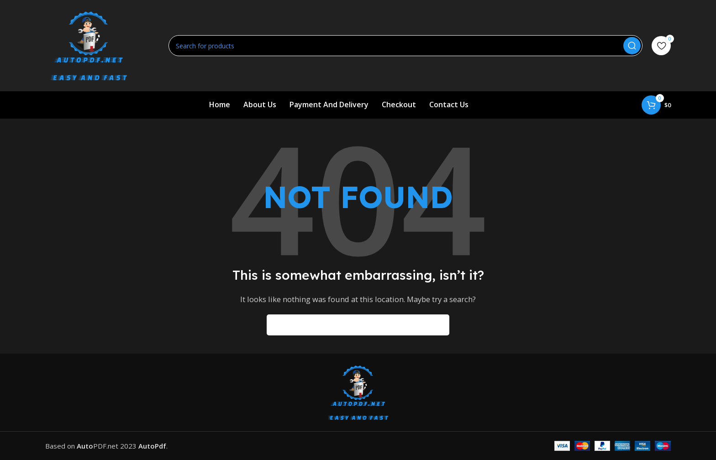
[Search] (405, 45)
